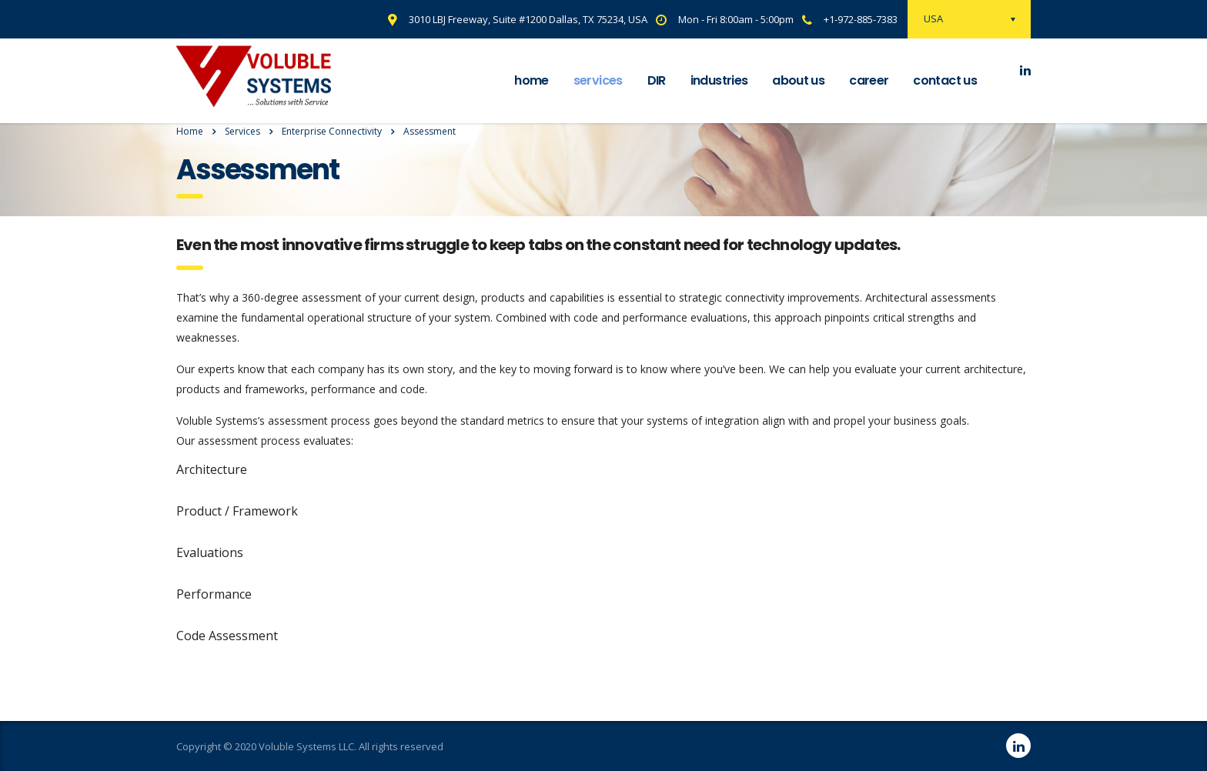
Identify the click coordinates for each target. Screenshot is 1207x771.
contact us (945, 80)
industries (719, 80)
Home (189, 131)
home (531, 80)
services (598, 80)
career (868, 80)
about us (798, 80)
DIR (656, 80)
